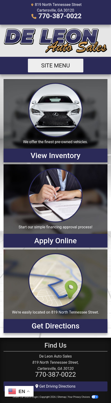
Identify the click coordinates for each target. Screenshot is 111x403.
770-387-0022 (60, 16)
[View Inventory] (55, 120)
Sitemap (61, 397)
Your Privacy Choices (83, 397)
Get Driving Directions (55, 386)
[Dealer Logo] (55, 40)
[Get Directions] (55, 291)
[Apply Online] (55, 206)
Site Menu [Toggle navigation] (55, 65)
